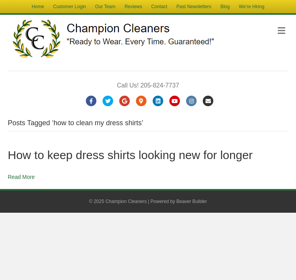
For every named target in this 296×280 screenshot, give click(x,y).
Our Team (105, 6)
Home (37, 6)
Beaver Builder (191, 201)
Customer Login (69, 6)
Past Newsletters (193, 6)
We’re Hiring (252, 6)
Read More (21, 177)
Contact (159, 6)
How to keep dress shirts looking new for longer (130, 155)
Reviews (133, 6)
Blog (225, 6)
